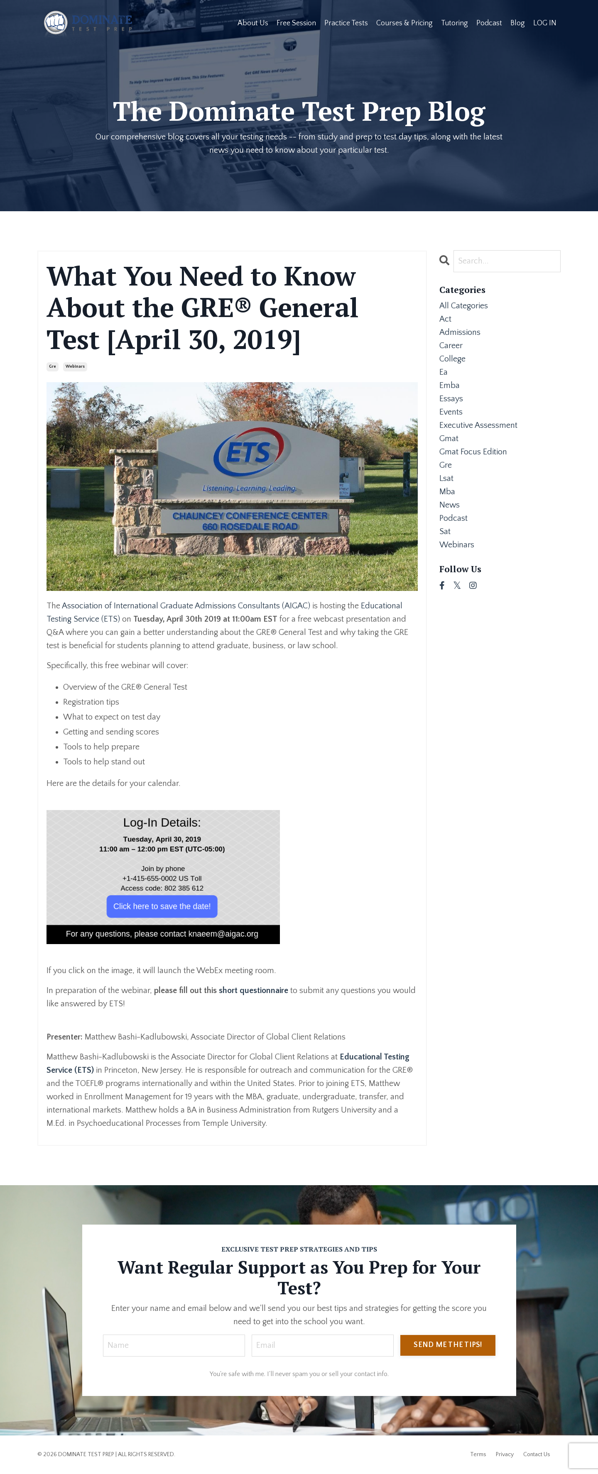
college (452, 359)
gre (52, 366)
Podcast (489, 23)
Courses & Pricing (404, 23)
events (451, 412)
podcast (453, 518)
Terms (478, 1454)
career (451, 345)
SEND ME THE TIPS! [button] (448, 1345)
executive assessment (478, 425)
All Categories (463, 305)
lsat (446, 478)
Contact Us (536, 1454)
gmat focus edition (473, 451)
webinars (75, 366)
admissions (459, 332)
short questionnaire (253, 990)
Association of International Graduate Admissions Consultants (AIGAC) (186, 605)
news (449, 505)
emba (449, 385)
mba (447, 491)
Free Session (296, 23)
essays (451, 398)
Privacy (505, 1454)
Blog (517, 23)
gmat (448, 438)
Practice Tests (346, 23)
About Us (253, 23)
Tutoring (454, 23)
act (445, 319)
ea (443, 372)
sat (445, 531)
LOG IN (544, 23)
